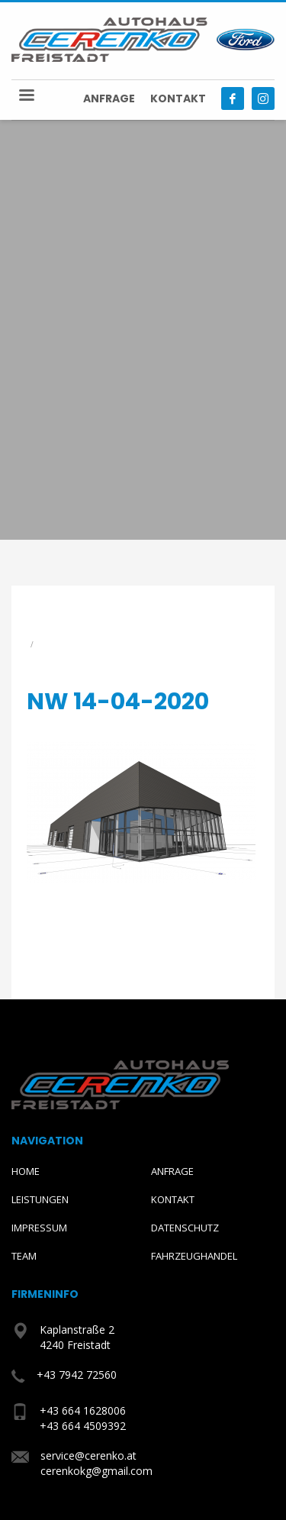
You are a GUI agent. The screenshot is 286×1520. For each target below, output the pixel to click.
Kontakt (178, 98)
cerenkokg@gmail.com (96, 1471)
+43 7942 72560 (77, 1374)
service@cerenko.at (88, 1455)
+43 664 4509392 (83, 1425)
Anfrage (109, 98)
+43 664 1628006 (83, 1410)
